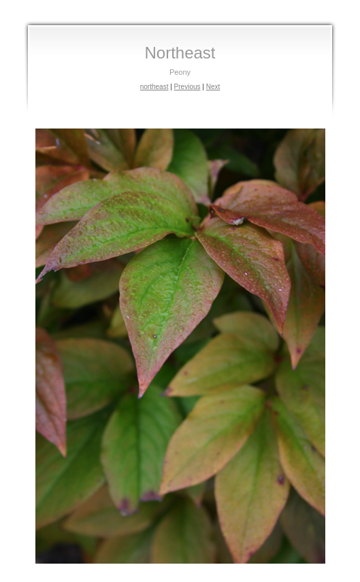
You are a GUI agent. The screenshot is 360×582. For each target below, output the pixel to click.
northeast (154, 86)
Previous (187, 86)
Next (213, 86)
